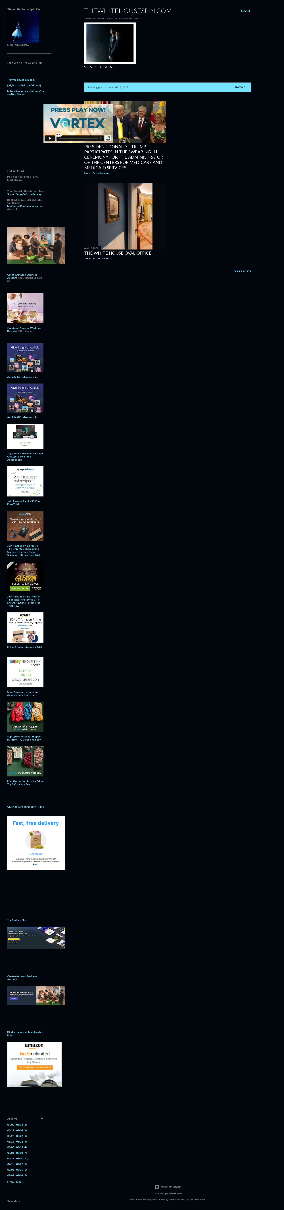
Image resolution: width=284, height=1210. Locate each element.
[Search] (246, 11)
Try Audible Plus (17, 920)
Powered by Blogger (168, 1187)
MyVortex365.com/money (22, 205)
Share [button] (87, 173)
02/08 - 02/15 (17, 1169)
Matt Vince (176, 1193)
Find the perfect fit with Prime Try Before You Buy (25, 783)
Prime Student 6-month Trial (24, 647)
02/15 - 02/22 (17, 1164)
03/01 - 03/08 (17, 1152)
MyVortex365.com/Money (24, 85)
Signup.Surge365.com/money (24, 194)
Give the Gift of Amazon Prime (25, 806)
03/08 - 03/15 (17, 1147)
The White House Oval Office (117, 252)
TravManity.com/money (21, 79)
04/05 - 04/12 (17, 1124)
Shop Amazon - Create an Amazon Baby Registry (22, 693)
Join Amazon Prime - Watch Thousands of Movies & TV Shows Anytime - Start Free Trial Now (23, 601)
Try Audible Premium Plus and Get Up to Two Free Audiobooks (25, 456)
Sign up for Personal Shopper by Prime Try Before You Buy (24, 738)
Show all (241, 87)
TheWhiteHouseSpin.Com (128, 11)
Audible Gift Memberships (23, 376)
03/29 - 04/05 (17, 1130)
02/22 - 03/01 (17, 1158)
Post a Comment (101, 173)
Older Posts (242, 271)
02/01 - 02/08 (17, 1175)
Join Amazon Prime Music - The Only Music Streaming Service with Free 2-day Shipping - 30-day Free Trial (23, 550)
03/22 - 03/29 (17, 1135)
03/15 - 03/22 (17, 1141)
